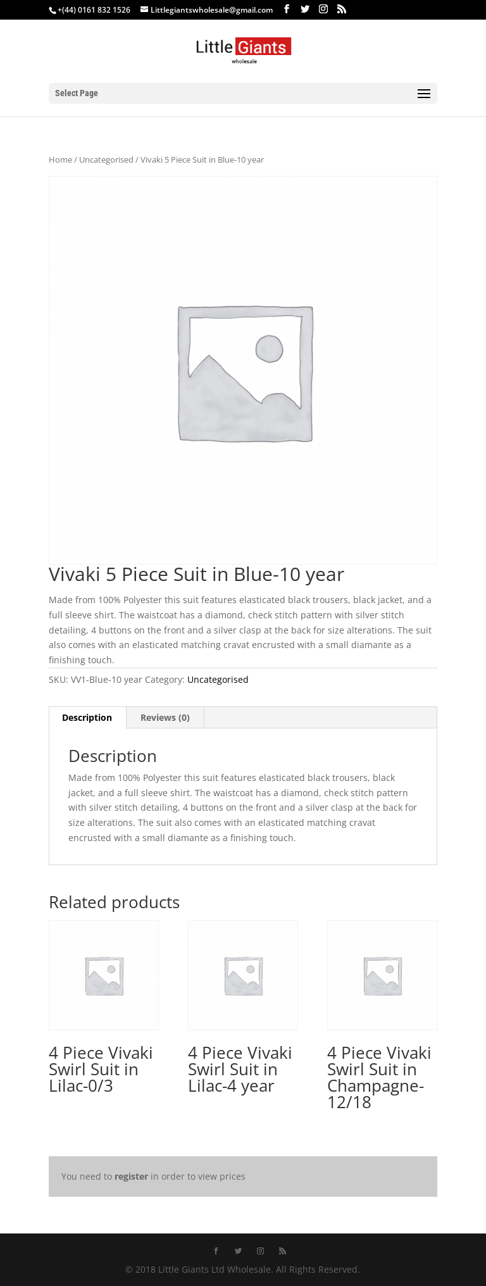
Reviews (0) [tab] (165, 717)
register (131, 1176)
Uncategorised (106, 159)
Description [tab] (87, 717)
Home (60, 159)
